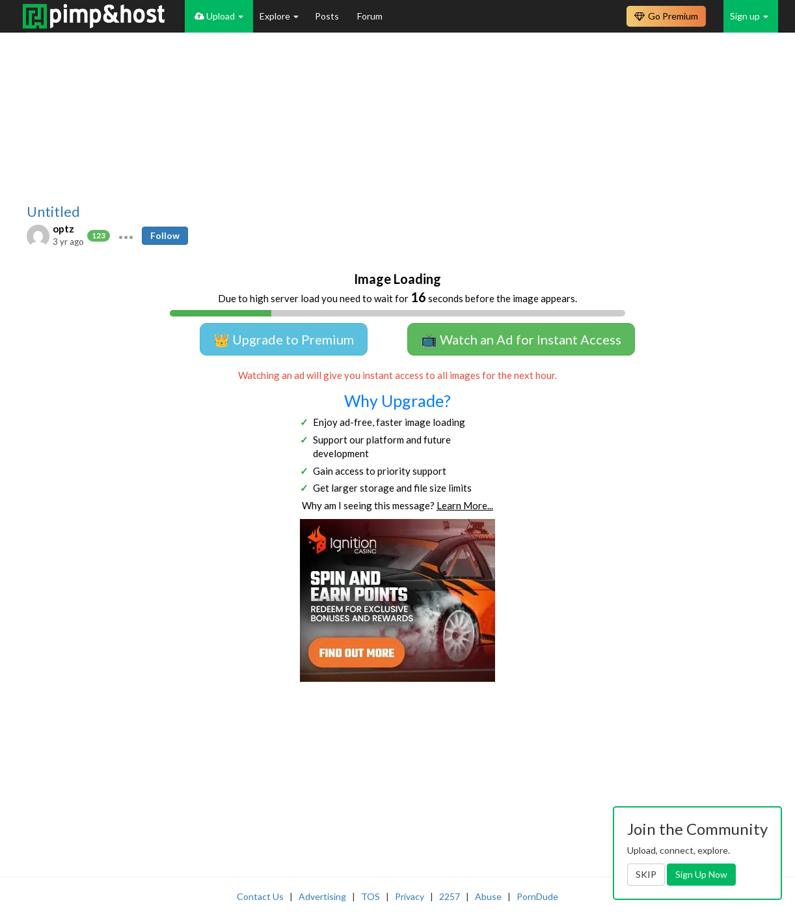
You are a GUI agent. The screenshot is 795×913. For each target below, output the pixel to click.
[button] (126, 236)
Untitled (53, 211)
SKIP (646, 874)
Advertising (322, 896)
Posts (328, 15)
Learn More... (465, 505)
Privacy (409, 896)
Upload (219, 15)
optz (63, 228)
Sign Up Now (701, 874)
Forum (370, 15)
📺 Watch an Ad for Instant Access (521, 339)
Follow (165, 235)
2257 (449, 896)
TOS (370, 896)
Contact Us (260, 896)
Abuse (488, 896)
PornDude (537, 896)
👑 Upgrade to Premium (283, 339)
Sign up (749, 15)
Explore (279, 15)
